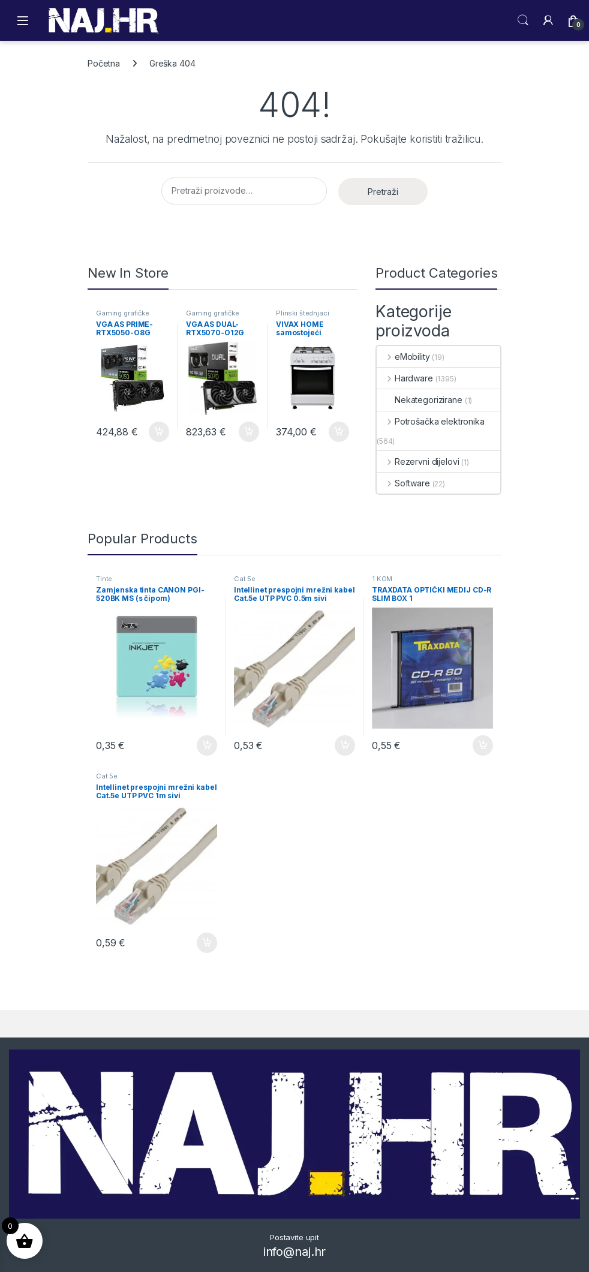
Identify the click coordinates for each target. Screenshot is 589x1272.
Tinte (104, 579)
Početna (104, 63)
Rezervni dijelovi (418, 461)
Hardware (405, 378)
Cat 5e (245, 579)
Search (523, 20)
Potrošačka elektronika (431, 421)
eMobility (403, 356)
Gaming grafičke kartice (122, 316)
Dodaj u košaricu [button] (159, 432)
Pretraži (383, 192)
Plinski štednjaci (302, 313)
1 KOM (382, 579)
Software (403, 483)
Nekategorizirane (419, 400)
